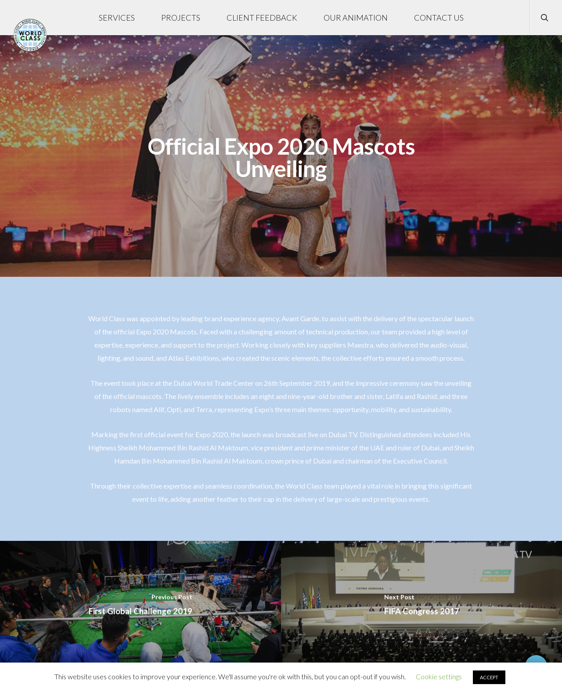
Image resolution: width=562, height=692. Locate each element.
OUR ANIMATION (356, 18)
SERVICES (117, 18)
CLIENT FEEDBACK (262, 18)
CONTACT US (439, 18)
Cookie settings (439, 676)
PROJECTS (180, 18)
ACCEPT (489, 677)
